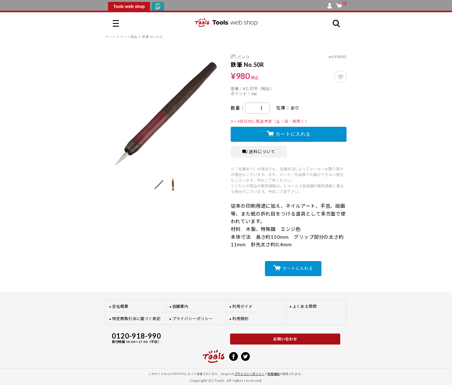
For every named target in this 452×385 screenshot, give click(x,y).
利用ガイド (242, 306)
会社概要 (120, 306)
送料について (258, 151)
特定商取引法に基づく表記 (136, 318)
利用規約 (240, 318)
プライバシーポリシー (192, 318)
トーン (110, 37)
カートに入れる (293, 134)
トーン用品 (129, 37)
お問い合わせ (285, 339)
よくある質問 (305, 306)
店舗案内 (180, 306)
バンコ (243, 57)
